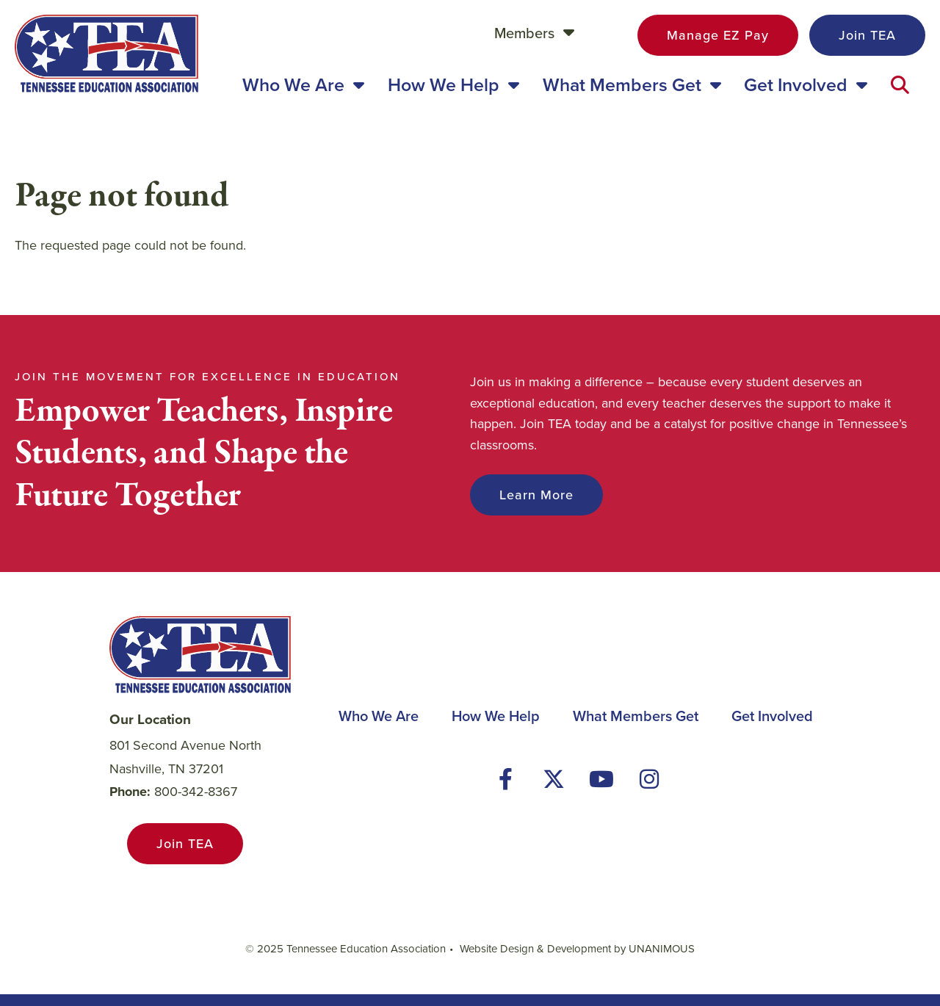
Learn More (536, 494)
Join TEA (867, 35)
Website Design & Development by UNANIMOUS (577, 949)
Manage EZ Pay (718, 35)
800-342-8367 (195, 791)
